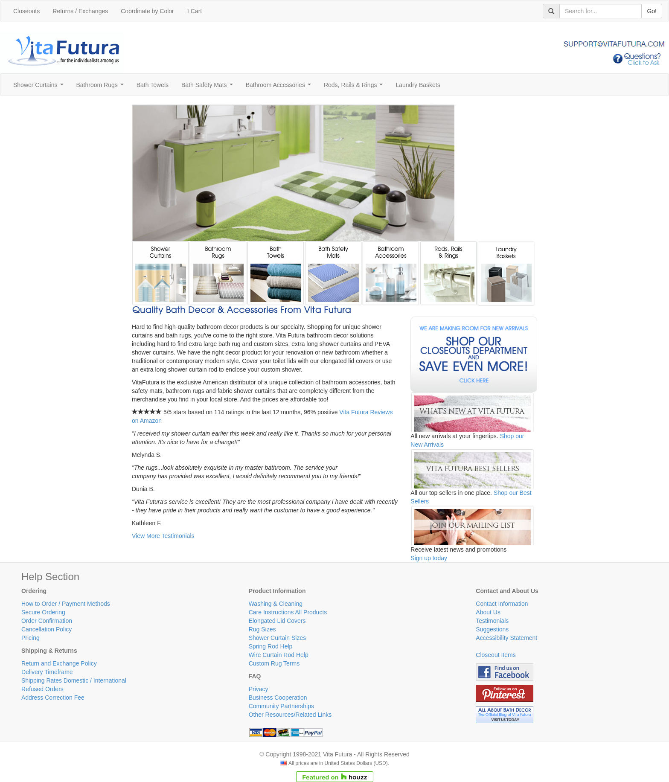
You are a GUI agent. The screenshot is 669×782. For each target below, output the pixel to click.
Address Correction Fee (52, 697)
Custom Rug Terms (274, 663)
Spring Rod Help (271, 646)
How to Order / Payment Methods (65, 603)
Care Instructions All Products (288, 612)
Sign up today (428, 558)
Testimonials (492, 620)
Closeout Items (495, 654)
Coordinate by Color (147, 11)
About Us (488, 612)
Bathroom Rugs (101, 87)
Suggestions (492, 629)
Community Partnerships (281, 706)
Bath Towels (153, 84)
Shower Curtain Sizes (277, 637)
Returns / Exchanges (80, 11)
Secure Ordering (43, 612)
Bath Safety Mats (208, 87)
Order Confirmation (46, 620)
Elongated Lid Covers (277, 620)
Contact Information (502, 603)
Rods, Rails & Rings (355, 87)
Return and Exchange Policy (59, 663)
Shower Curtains (40, 87)
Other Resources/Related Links (290, 714)
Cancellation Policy (46, 629)
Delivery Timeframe (47, 672)
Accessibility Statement (506, 637)
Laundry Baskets (418, 84)
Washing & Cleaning (276, 603)
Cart (194, 11)
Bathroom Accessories (280, 87)
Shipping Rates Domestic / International (73, 680)
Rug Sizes (262, 629)
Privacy (258, 689)
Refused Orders (42, 689)
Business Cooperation (278, 697)
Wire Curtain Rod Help (278, 654)
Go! (652, 11)
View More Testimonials (163, 535)
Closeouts (26, 11)
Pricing (30, 637)
